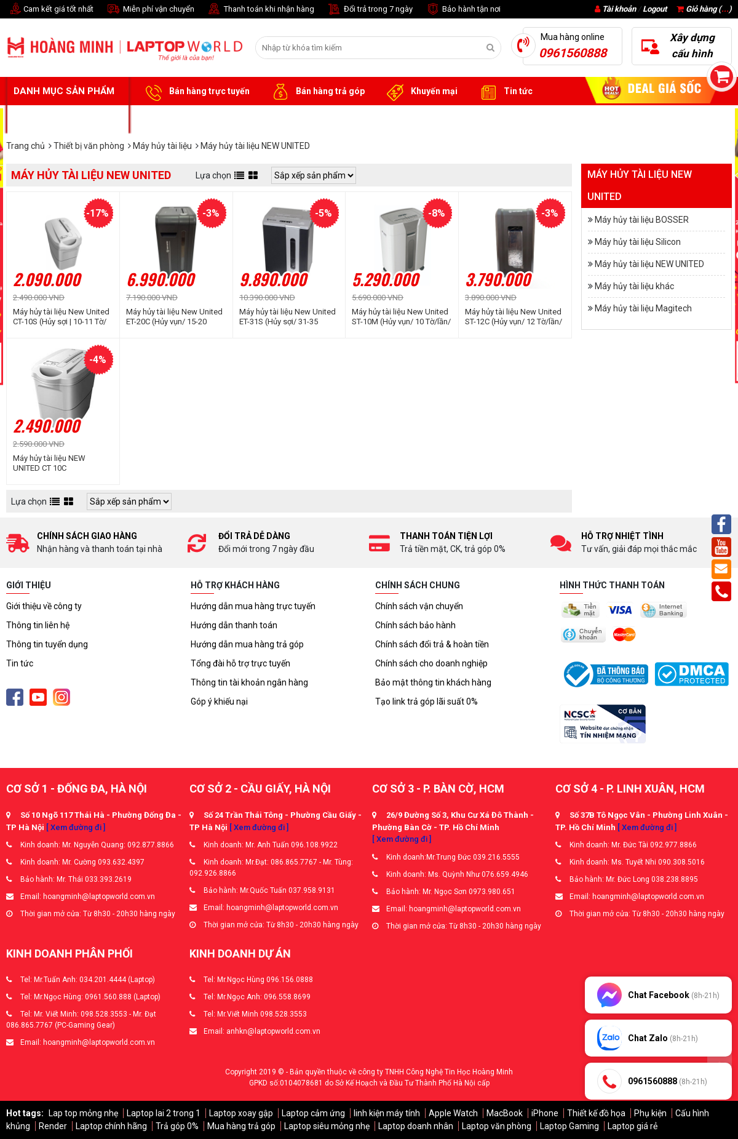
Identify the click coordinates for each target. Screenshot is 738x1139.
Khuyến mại (420, 92)
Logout (655, 9)
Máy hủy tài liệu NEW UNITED (649, 264)
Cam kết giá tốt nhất (49, 9)
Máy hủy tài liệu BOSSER (642, 220)
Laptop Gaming (569, 1126)
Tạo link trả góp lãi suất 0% (426, 701)
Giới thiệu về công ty (44, 606)
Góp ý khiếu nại (219, 701)
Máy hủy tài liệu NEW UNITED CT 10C (49, 463)
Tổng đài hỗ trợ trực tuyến (240, 663)
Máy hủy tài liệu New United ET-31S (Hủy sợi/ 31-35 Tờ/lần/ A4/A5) (287, 317)
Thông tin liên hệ (37, 625)
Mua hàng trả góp (241, 1126)
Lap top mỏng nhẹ (83, 1113)
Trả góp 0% (177, 1126)
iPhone (544, 1113)
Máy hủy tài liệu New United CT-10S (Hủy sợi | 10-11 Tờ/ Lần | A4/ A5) (61, 317)
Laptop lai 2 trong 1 (163, 1113)
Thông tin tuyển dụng (47, 644)
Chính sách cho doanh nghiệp (431, 663)
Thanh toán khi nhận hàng (260, 9)
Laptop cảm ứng (313, 1113)
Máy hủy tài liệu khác (634, 286)
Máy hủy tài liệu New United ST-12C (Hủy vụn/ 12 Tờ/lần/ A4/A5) (513, 317)
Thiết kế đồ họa (596, 1113)
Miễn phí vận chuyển (150, 9)
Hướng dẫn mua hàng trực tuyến (253, 606)
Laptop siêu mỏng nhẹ (327, 1126)
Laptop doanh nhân (415, 1126)
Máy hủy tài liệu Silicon (638, 242)
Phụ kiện (650, 1113)
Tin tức (504, 92)
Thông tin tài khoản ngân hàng (249, 682)
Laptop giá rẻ (632, 1126)
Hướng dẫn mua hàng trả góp (247, 644)
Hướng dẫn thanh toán (234, 625)
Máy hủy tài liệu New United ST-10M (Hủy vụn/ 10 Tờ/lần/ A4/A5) (401, 317)
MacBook (504, 1113)
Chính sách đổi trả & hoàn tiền (432, 644)
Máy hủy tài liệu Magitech (643, 308)
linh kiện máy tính (387, 1113)
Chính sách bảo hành (415, 625)
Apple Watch (453, 1113)
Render (53, 1126)
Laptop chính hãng (111, 1126)
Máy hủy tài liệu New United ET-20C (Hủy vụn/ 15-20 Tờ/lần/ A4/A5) (174, 317)
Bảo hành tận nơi (463, 9)
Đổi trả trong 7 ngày (370, 9)
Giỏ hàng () (704, 9)
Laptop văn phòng (496, 1126)
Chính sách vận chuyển (419, 606)
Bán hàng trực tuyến (195, 92)
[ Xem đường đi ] (75, 827)
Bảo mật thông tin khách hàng (433, 682)
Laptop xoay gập (241, 1113)
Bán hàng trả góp (316, 92)
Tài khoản (619, 9)
